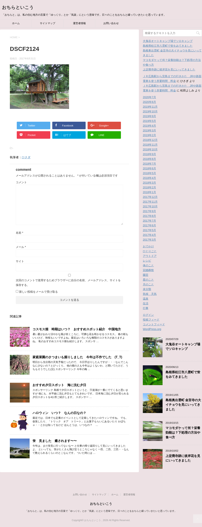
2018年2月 (149, 187)
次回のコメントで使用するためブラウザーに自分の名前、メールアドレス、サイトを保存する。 (68, 283)
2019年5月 (149, 120)
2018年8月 (149, 158)
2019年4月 (149, 125)
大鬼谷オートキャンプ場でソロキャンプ (168, 41)
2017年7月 (149, 220)
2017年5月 (149, 230)
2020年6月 (149, 102)
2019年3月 (149, 130)
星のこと (148, 279)
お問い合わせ (111, 23)
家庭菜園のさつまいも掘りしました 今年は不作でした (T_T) (77, 357)
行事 (145, 308)
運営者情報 (79, 23)
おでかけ (148, 246)
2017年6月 (149, 225)
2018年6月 (149, 168)
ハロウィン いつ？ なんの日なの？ (59, 413)
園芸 (145, 274)
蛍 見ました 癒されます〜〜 (55, 440)
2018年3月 (149, 182)
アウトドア (150, 255)
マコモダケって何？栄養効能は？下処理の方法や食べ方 (183, 432)
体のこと (148, 265)
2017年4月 (149, 234)
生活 (145, 303)
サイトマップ (47, 23)
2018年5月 (149, 173)
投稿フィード (151, 319)
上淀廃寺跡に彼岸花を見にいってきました (169, 69)
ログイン (148, 314)
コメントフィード (154, 324)
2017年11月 (150, 201)
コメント (21, 182)
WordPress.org (152, 329)
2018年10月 (150, 149)
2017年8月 (149, 215)
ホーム (16, 23)
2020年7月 (149, 97)
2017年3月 (149, 239)
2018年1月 (149, 192)
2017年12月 (150, 196)
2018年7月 (149, 163)
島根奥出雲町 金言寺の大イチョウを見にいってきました (183, 404)
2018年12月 (150, 139)
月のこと (148, 284)
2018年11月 (150, 144)
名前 (19, 232)
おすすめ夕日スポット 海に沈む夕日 (59, 385)
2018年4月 (149, 177)
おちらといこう (18, 7)
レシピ (147, 260)
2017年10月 (150, 206)
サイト (20, 261)
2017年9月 (149, 211)
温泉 (145, 298)
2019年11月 (150, 106)
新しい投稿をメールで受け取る (38, 291)
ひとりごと (150, 251)
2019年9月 (149, 116)
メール (21, 247)
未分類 (147, 289)
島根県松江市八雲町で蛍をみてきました (168, 45)
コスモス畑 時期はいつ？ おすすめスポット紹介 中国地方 (77, 329)
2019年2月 (149, 135)
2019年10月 (150, 111)
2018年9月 (149, 154)
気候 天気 (150, 293)
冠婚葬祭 (148, 270)
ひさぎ (26, 157)
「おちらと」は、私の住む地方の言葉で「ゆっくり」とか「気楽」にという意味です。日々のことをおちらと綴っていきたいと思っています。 (101, 511)
